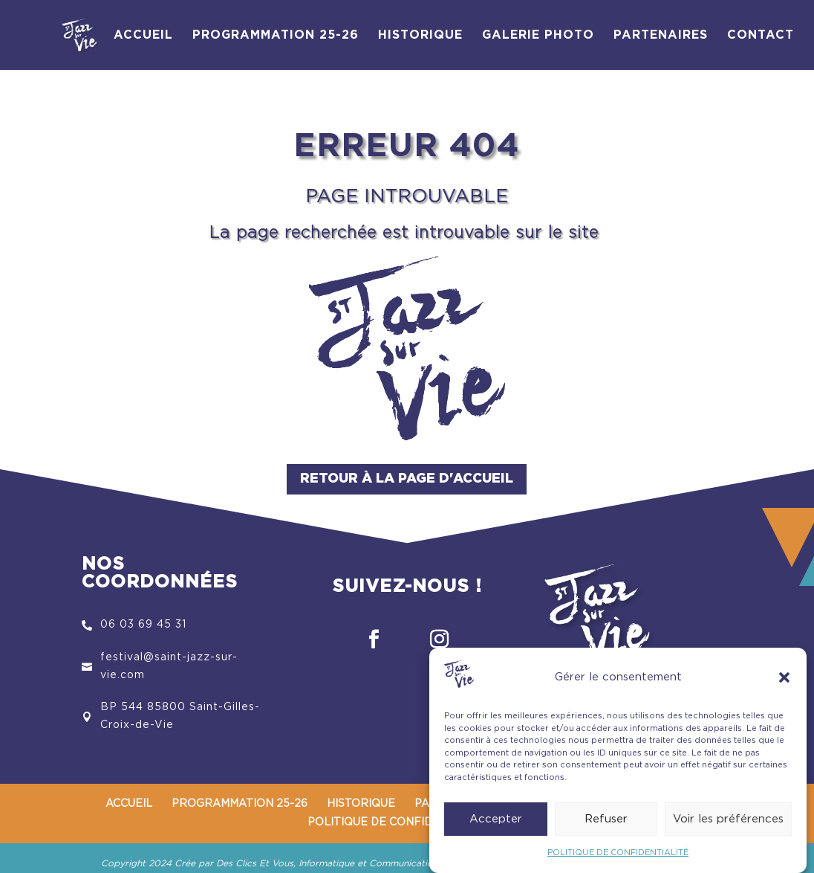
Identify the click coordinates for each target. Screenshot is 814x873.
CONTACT (760, 35)
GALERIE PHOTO (538, 35)
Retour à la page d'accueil (406, 479)
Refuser (606, 824)
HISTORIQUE (420, 35)
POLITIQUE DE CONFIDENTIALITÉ (617, 858)
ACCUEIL (143, 35)
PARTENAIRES (660, 35)
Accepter (495, 824)
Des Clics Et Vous (254, 863)
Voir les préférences (728, 824)
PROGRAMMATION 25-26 (275, 35)
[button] (784, 682)
